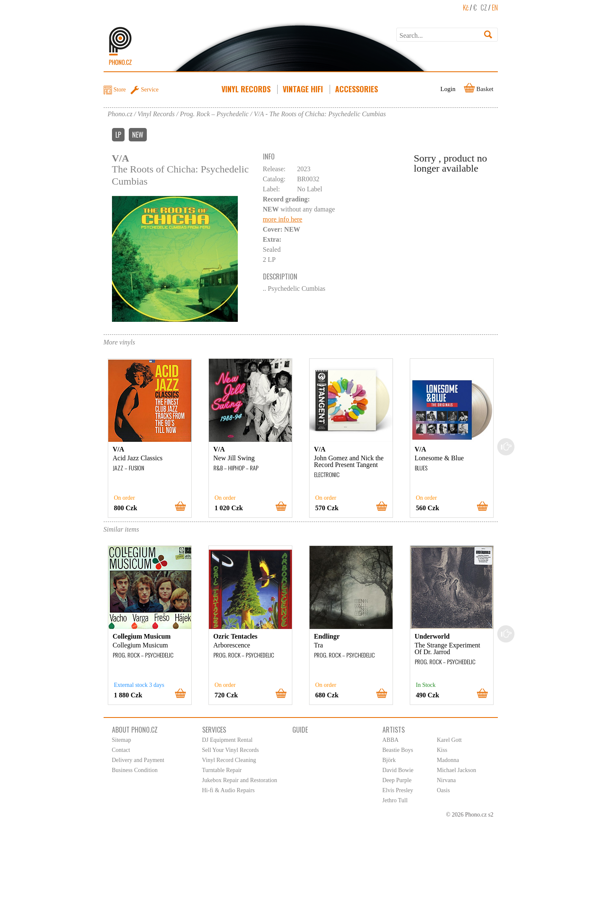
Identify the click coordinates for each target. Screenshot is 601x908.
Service (150, 89)
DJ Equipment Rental (227, 740)
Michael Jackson (456, 770)
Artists (393, 729)
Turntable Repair (222, 770)
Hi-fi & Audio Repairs (228, 790)
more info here (282, 219)
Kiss (442, 750)
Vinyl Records (246, 88)
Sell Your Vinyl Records (230, 750)
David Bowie (398, 770)
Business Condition (135, 770)
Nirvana (446, 780)
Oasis (443, 790)
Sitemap (121, 740)
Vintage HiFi (304, 88)
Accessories (357, 88)
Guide (300, 729)
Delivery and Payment (138, 760)
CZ (484, 8)
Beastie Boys (398, 750)
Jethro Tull (395, 800)
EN (495, 8)
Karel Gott (449, 740)
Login (447, 89)
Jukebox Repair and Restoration (239, 780)
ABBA (390, 740)
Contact (121, 750)
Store (120, 89)
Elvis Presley (398, 790)
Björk (389, 760)
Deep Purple (397, 780)
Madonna (448, 760)
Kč (465, 8)
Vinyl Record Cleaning (229, 760)
